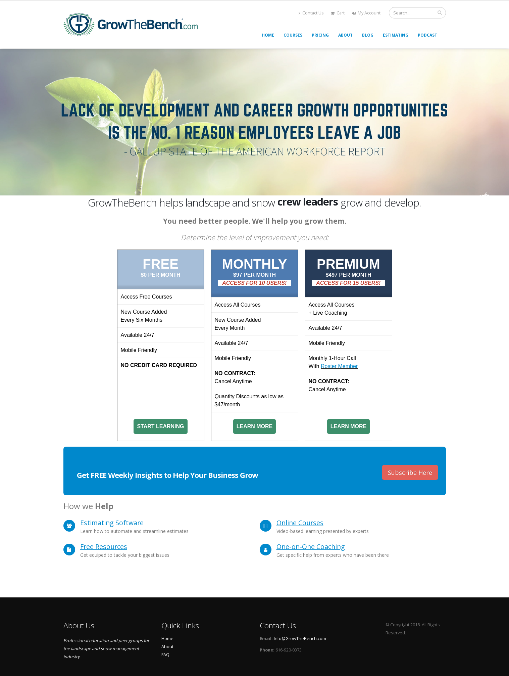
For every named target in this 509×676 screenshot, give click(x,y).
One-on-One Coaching (310, 546)
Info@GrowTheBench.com (300, 638)
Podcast (427, 35)
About (345, 35)
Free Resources (103, 546)
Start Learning (160, 426)
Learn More (255, 426)
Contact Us (311, 13)
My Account (366, 13)
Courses (293, 35)
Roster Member (339, 366)
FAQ (165, 655)
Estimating (395, 35)
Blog (367, 35)
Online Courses (299, 522)
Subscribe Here (410, 472)
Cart (337, 13)
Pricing (320, 35)
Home (268, 35)
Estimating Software (112, 522)
